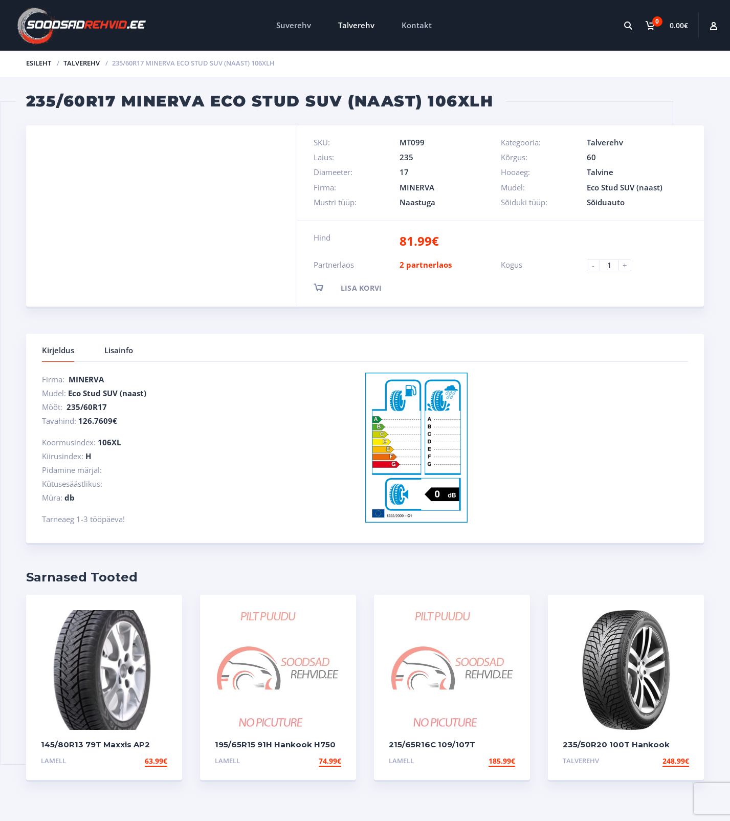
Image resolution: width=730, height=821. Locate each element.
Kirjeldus (58, 350)
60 (591, 157)
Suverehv (293, 25)
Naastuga (417, 202)
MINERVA (417, 187)
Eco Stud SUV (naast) (624, 187)
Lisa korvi (356, 287)
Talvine (600, 172)
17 (404, 172)
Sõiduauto (606, 202)
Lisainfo (118, 350)
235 (406, 157)
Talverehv (356, 25)
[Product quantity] (613, 265)
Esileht (38, 63)
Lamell (53, 760)
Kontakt (417, 25)
